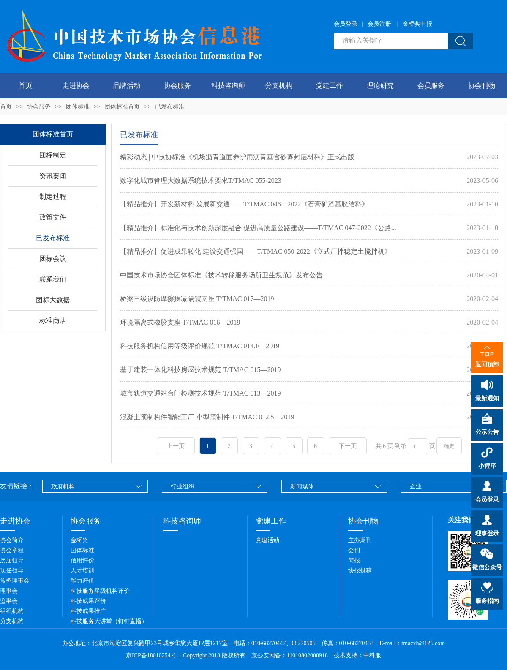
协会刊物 (481, 85)
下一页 (348, 446)
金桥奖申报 (417, 24)
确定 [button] (449, 446)
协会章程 (12, 550)
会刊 (354, 550)
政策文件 (52, 217)
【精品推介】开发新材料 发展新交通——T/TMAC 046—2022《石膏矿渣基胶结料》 (244, 204)
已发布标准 (170, 106)
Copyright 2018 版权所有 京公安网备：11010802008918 (257, 655)
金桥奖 (79, 540)
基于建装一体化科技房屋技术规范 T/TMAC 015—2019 (200, 369)
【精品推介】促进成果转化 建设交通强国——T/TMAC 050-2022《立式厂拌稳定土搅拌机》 (255, 251)
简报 (354, 560)
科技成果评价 (88, 601)
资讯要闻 (52, 175)
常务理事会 (15, 581)
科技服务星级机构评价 (100, 591)
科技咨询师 (228, 85)
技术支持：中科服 (357, 655)
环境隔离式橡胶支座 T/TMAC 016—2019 (180, 322)
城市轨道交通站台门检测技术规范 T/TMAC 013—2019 (200, 393)
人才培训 (82, 570)
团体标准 (78, 106)
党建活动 (267, 540)
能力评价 (82, 581)
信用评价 (82, 560)
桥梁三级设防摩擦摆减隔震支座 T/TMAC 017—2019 (197, 298)
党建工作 (329, 85)
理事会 (9, 591)
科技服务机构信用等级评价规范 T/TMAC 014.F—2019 (199, 346)
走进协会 (76, 85)
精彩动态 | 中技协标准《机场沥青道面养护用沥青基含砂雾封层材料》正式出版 (237, 156)
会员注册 (379, 24)
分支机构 (278, 85)
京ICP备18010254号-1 (153, 655)
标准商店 (52, 320)
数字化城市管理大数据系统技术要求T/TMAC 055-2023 (200, 180)
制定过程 (52, 196)
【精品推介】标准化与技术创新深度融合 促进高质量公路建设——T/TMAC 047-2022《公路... (258, 227)
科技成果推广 (88, 611)
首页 (25, 85)
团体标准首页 (122, 106)
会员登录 (345, 24)
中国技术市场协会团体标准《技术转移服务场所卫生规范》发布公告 (221, 275)
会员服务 (430, 85)
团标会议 (52, 258)
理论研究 (380, 85)
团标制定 (52, 155)
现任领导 (12, 570)
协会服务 (177, 85)
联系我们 (52, 279)
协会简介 (12, 540)
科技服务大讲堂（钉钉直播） (109, 621)
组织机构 (12, 611)
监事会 (9, 601)
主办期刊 (360, 540)
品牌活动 (126, 85)
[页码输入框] (418, 446)
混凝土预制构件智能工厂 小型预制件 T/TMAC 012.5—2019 (207, 416)
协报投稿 (360, 570)
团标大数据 (53, 300)
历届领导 (12, 560)
